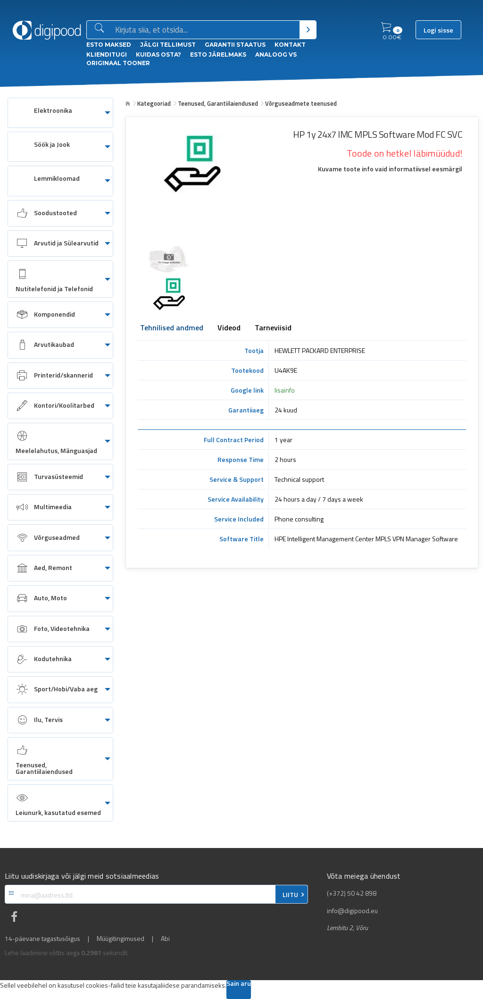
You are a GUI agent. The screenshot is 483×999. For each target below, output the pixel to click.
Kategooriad (154, 103)
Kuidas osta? (158, 54)
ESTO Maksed (108, 44)
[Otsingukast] (205, 30)
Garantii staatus (235, 44)
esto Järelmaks (218, 54)
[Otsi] (308, 30)
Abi (165, 938)
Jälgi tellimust (168, 44)
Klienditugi (106, 54)
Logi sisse (438, 30)
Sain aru (238, 984)
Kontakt (290, 44)
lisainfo (285, 390)
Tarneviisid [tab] (273, 328)
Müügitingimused (120, 938)
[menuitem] (60, 113)
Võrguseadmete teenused (301, 103)
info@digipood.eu (352, 910)
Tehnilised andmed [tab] (171, 328)
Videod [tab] (229, 328)
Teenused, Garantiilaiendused (218, 103)
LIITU (290, 895)
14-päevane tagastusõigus (42, 938)
